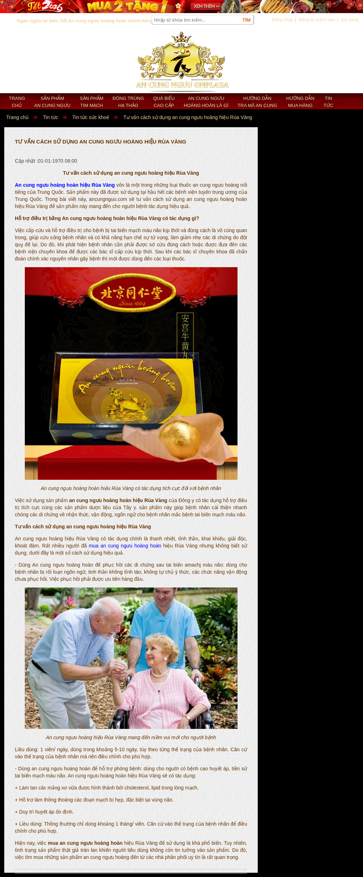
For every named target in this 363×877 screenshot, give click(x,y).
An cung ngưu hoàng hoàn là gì (206, 102)
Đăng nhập (282, 19)
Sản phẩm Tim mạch (92, 102)
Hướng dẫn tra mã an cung (257, 102)
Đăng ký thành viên (317, 19)
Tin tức (328, 102)
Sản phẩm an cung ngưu (52, 102)
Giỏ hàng (349, 19)
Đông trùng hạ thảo (128, 102)
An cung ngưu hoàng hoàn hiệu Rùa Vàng (65, 185)
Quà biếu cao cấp (163, 102)
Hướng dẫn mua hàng (300, 102)
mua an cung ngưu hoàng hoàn (125, 546)
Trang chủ (17, 102)
